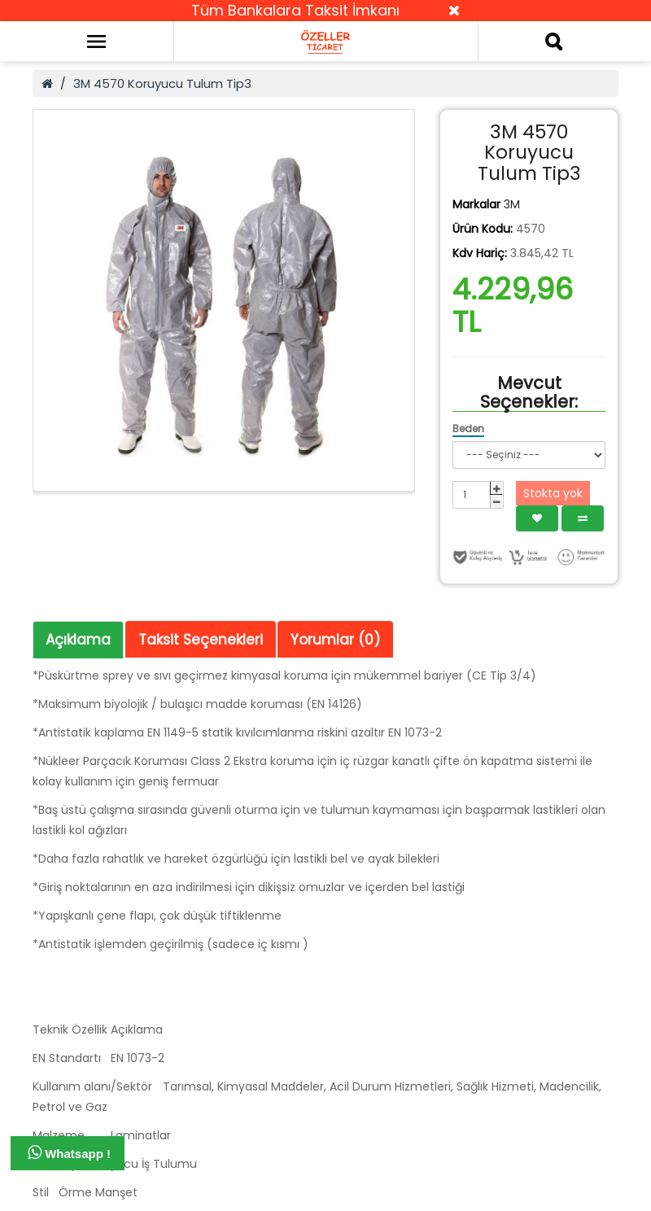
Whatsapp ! (69, 1152)
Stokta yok (553, 493)
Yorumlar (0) (335, 639)
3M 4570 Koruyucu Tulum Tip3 (162, 83)
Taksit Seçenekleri (200, 639)
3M (512, 204)
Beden (468, 428)
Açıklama (78, 639)
